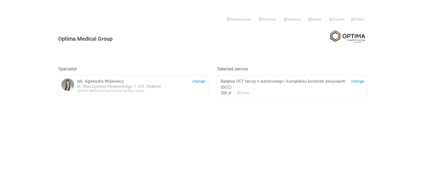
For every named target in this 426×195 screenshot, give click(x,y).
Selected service (232, 69)
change (357, 81)
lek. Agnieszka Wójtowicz (133, 85)
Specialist (67, 69)
